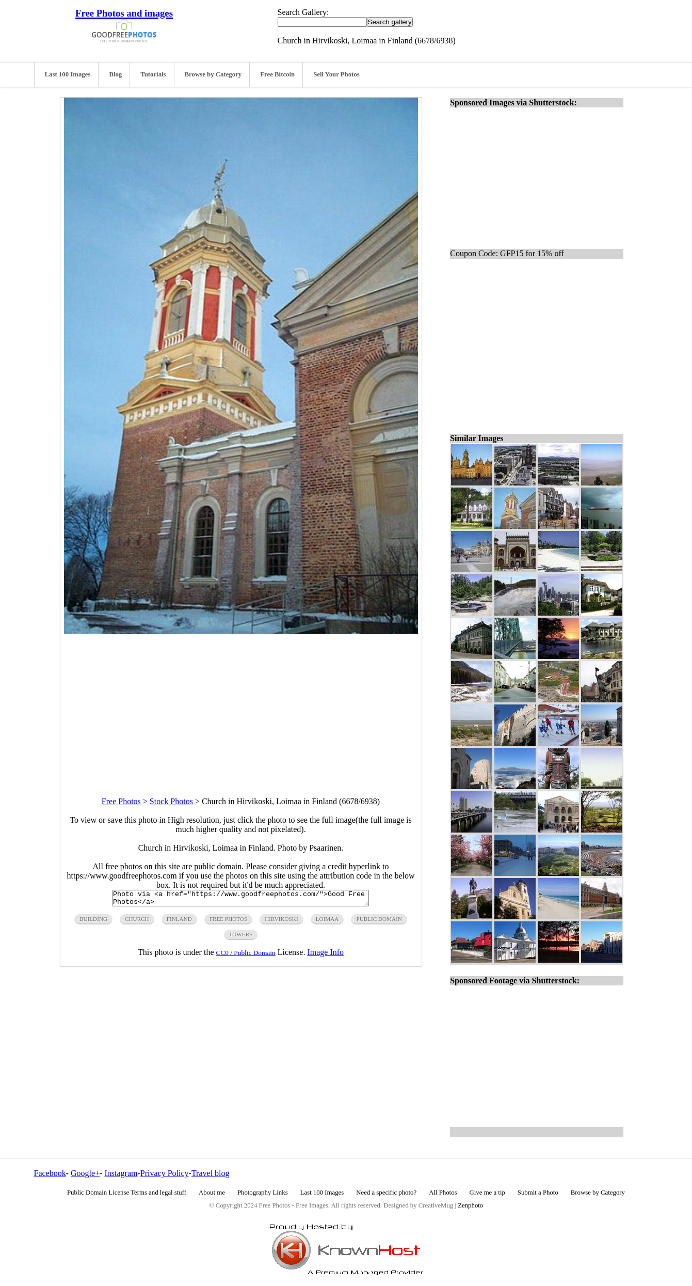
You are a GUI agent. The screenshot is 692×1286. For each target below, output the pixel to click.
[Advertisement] (241, 706)
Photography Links (262, 1192)
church (137, 922)
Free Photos (121, 801)
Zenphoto (470, 1205)
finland (179, 922)
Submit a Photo (538, 1192)
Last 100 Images (68, 74)
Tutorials (153, 74)
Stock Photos (171, 801)
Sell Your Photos (336, 74)
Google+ (85, 1173)
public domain (379, 922)
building (93, 922)
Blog (115, 74)
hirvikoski (281, 922)
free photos (228, 922)
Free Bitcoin (277, 74)
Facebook (50, 1173)
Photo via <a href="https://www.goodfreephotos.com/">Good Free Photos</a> (240, 899)
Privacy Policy (164, 1173)
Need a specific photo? (386, 1192)
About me (212, 1192)
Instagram (120, 1173)
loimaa (327, 922)
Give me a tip (487, 1192)
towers (241, 937)
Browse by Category (213, 74)
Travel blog (210, 1173)
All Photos (443, 1192)
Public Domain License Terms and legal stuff (126, 1192)
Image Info (325, 955)
